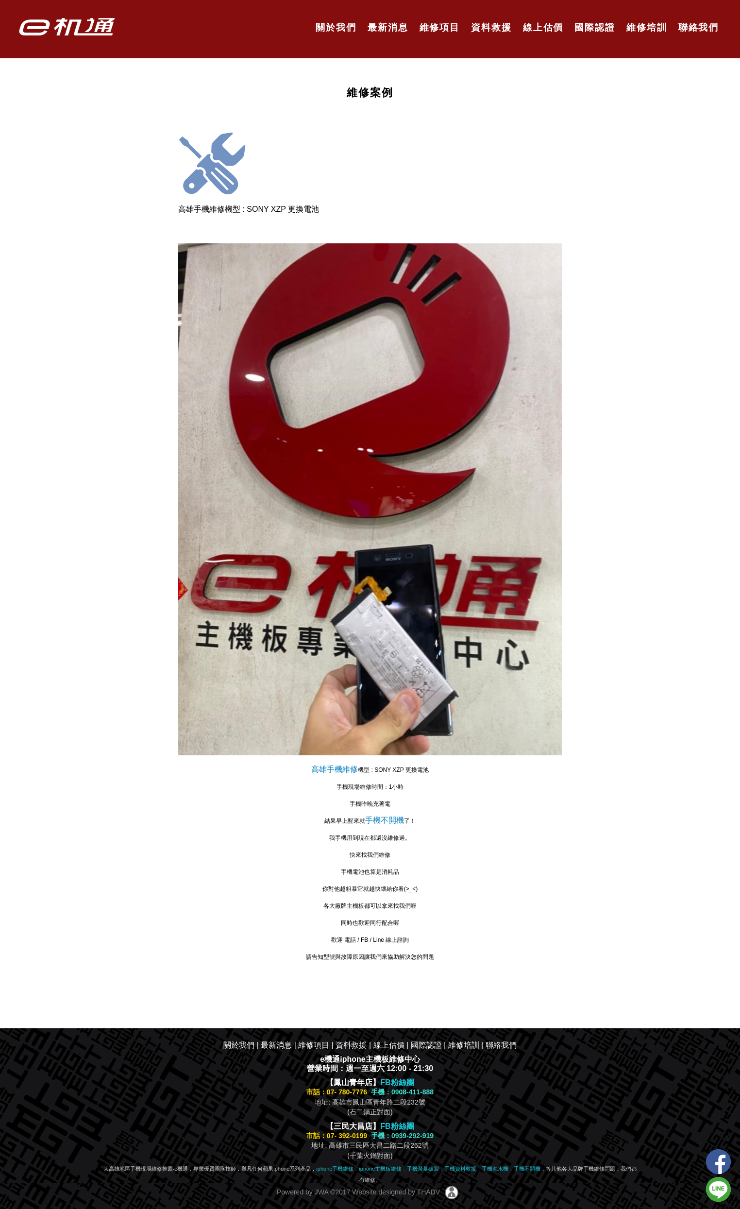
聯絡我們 (696, 27)
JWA (320, 1191)
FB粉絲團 (397, 1082)
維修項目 (438, 27)
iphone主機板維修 (380, 1169)
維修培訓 (645, 27)
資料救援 (490, 27)
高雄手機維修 (334, 769)
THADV (428, 1191)
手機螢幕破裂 (423, 1169)
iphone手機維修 (334, 1169)
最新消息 (386, 27)
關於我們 (334, 27)
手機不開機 (384, 820)
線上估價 (542, 27)
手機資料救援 (460, 1169)
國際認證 (593, 27)
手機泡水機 (495, 1169)
